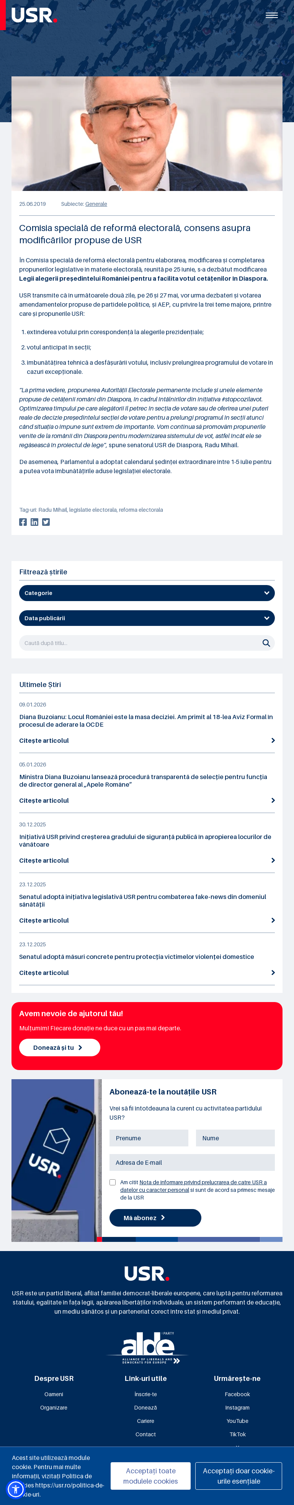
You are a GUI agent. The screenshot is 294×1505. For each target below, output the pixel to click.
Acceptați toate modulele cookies (150, 1476)
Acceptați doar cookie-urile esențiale (239, 1476)
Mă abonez (144, 1218)
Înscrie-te (145, 1394)
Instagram (237, 1407)
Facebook (237, 1394)
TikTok (237, 1434)
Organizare (53, 1407)
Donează (145, 1407)
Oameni (53, 1394)
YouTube (237, 1421)
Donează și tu (57, 1047)
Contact (146, 1434)
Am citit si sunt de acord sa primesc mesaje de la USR (197, 1190)
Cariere (145, 1421)
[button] (16, 1489)
